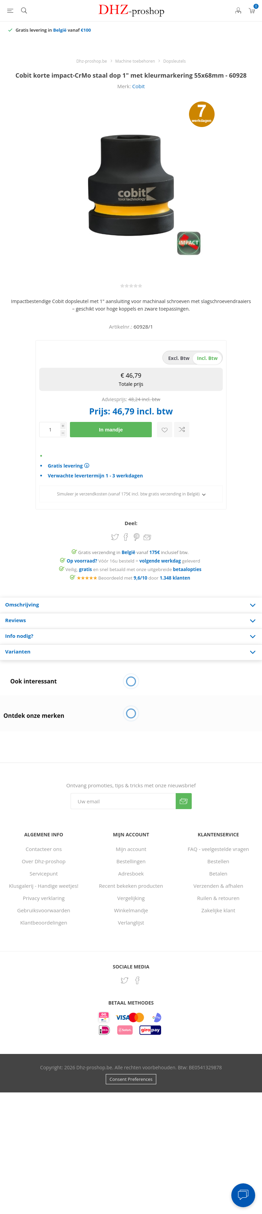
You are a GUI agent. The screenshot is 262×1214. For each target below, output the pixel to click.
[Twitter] (124, 980)
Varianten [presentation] (17, 651)
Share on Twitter (115, 537)
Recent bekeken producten (131, 885)
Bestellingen (130, 861)
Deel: (131, 523)
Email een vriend (147, 537)
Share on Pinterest (136, 537)
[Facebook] (137, 980)
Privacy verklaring (44, 898)
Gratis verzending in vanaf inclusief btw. (133, 552)
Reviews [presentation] (15, 620)
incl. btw (207, 358)
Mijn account (131, 849)
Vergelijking (131, 898)
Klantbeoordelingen (43, 922)
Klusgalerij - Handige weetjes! (43, 885)
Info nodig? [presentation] (19, 635)
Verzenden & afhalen (218, 885)
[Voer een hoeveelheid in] (49, 429)
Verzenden (184, 801)
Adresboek (131, 873)
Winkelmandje (131, 910)
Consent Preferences (131, 1079)
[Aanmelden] (123, 801)
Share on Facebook (126, 537)
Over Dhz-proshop (44, 861)
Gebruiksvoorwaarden (43, 910)
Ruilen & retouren (218, 898)
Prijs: (99, 411)
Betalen (218, 873)
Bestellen (218, 861)
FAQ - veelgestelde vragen (218, 849)
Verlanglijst (131, 922)
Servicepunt (44, 873)
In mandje (111, 429)
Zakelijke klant (218, 910)
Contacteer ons (44, 849)
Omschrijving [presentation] (22, 604)
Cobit (138, 86)
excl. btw (179, 358)
